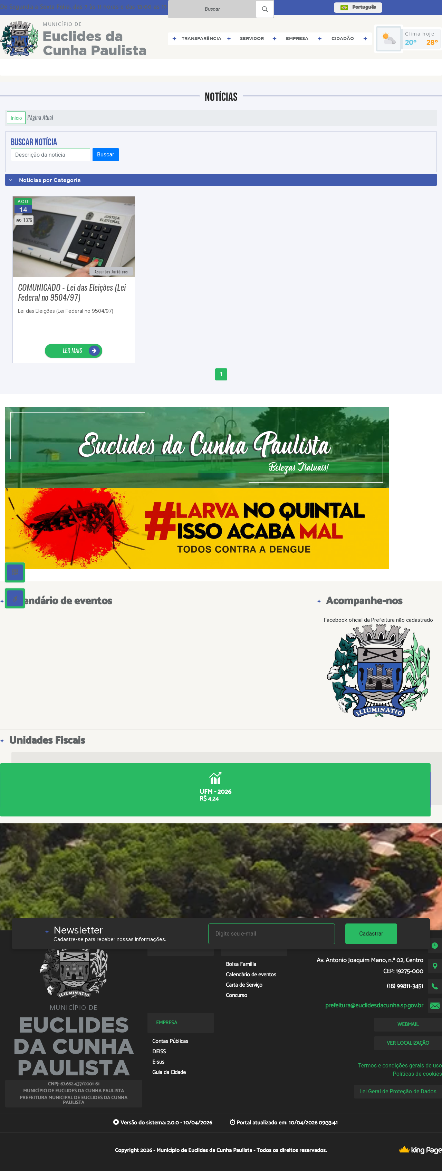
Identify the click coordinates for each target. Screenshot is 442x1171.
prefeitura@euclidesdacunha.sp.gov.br (374, 1005)
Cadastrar (371, 933)
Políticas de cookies (417, 1074)
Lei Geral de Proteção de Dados (397, 1091)
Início (16, 117)
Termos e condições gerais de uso (400, 1065)
